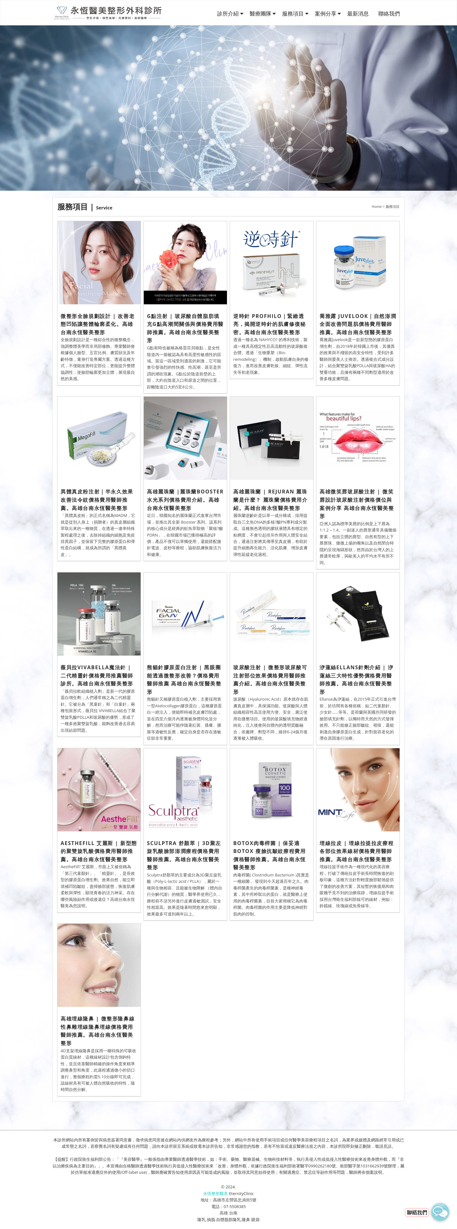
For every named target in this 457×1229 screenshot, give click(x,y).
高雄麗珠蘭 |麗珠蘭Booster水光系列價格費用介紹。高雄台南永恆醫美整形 (185, 499)
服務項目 (293, 13)
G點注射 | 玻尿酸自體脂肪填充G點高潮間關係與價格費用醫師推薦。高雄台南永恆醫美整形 (185, 328)
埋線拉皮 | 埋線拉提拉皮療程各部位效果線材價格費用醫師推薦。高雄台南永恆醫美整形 (357, 851)
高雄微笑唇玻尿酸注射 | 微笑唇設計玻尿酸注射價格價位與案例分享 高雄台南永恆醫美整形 (357, 503)
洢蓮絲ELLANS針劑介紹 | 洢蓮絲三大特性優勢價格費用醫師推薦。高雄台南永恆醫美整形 (356, 679)
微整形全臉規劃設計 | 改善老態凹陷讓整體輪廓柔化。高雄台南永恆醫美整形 (98, 324)
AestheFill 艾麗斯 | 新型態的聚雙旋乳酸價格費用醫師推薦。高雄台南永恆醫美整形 (99, 851)
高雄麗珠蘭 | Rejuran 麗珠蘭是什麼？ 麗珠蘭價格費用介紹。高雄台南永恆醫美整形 (270, 499)
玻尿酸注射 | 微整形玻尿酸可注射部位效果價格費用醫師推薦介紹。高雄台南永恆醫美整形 (270, 679)
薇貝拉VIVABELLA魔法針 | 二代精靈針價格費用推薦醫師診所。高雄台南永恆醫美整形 (97, 675)
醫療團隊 (261, 13)
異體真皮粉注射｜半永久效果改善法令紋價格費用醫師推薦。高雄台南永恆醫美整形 (97, 499)
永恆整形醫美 (215, 1193)
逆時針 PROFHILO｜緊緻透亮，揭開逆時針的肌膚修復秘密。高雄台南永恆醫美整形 (269, 324)
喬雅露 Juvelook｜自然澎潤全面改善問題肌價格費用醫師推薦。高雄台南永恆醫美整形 (358, 324)
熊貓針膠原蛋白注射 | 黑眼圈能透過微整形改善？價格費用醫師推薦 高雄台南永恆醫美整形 (184, 679)
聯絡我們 (389, 13)
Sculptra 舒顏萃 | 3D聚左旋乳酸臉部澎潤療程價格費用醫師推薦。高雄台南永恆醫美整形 (184, 855)
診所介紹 (228, 13)
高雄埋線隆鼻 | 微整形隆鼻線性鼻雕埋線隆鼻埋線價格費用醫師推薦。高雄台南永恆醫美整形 (98, 1031)
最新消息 (358, 13)
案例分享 (326, 13)
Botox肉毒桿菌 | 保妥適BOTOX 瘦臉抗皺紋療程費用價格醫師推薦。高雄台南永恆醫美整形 (269, 855)
